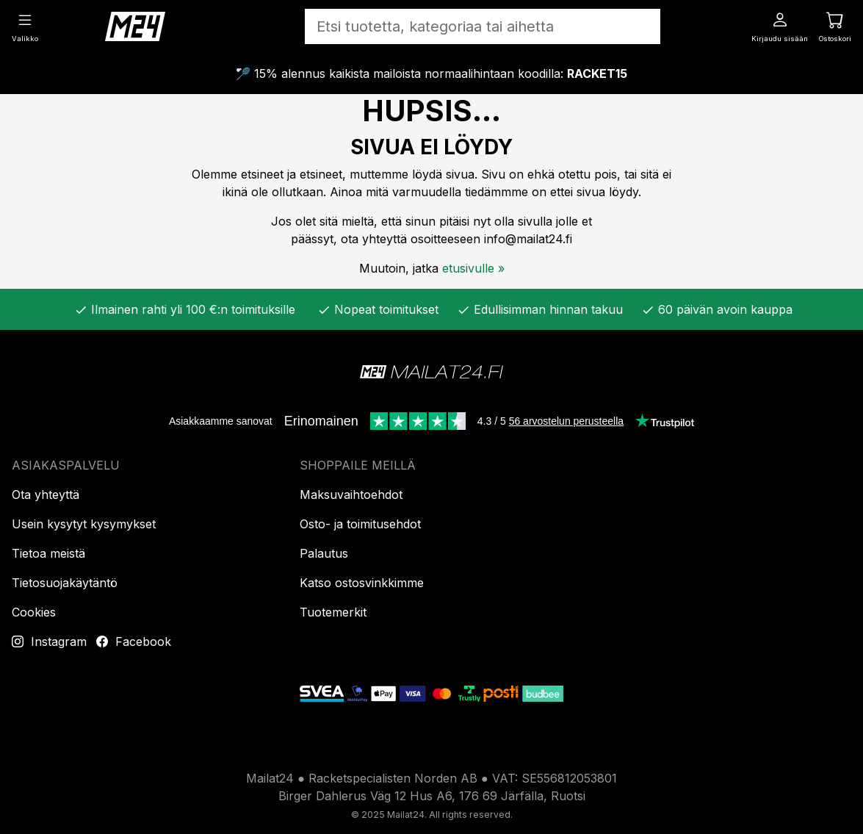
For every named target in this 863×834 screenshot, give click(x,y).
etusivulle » (473, 268)
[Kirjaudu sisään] (779, 25)
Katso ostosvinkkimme (362, 582)
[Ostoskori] (835, 25)
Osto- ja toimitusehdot (360, 524)
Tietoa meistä (48, 553)
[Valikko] (25, 25)
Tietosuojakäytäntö (65, 582)
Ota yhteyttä (45, 494)
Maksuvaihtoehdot (351, 494)
